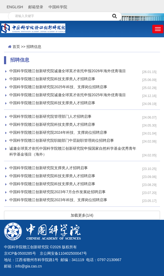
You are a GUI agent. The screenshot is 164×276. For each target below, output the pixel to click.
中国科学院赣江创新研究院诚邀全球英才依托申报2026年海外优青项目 (67, 71)
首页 (16, 46)
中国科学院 (58, 7)
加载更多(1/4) (82, 215)
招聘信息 (33, 46)
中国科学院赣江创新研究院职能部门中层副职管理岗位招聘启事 (61, 140)
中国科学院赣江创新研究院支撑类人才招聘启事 (48, 168)
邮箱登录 (35, 7)
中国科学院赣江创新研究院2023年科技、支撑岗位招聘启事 (58, 200)
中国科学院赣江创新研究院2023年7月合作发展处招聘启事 (57, 192)
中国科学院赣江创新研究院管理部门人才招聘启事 (50, 116)
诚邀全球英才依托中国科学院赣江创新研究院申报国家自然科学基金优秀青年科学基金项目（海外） (72, 151)
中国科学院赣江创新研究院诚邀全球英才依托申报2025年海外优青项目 (67, 95)
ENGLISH (15, 7)
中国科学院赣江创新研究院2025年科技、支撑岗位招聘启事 (58, 87)
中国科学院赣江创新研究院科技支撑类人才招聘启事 (52, 79)
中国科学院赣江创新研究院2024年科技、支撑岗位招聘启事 (58, 132)
